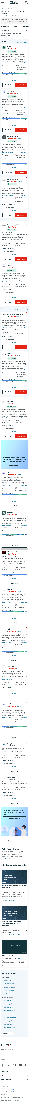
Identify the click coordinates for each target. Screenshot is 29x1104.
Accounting (7, 900)
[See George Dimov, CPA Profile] (4, 180)
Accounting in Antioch (10, 1000)
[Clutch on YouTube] (20, 1065)
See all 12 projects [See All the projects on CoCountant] (7, 107)
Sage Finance (11, 704)
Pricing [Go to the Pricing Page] (15, 26)
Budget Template (16, 934)
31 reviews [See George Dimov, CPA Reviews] (19, 181)
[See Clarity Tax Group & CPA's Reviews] (12, 316)
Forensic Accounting (9, 987)
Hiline (9, 46)
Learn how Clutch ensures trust (19, 23)
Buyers (3, 1075)
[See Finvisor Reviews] (12, 631)
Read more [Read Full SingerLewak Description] (4, 785)
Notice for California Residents (8, 1091)
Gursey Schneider (12, 744)
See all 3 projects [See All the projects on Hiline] (6, 62)
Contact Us (4, 1059)
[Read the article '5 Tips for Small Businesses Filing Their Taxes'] (14, 885)
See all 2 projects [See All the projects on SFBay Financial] (6, 565)
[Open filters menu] (26, 30)
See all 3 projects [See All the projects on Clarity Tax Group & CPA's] (6, 327)
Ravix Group (10, 401)
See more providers (13, 841)
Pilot (8, 472)
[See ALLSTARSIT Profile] (4, 513)
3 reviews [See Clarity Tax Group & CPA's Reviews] (18, 316)
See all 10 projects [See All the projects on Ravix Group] (6, 417)
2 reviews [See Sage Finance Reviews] (18, 706)
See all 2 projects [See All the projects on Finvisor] (6, 642)
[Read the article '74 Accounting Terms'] (14, 953)
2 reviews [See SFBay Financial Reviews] (18, 554)
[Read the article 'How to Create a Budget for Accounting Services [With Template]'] (14, 920)
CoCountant (10, 91)
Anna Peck (17, 928)
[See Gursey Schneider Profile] (4, 744)
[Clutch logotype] (6, 1044)
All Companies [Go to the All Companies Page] (5, 26)
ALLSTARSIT (11, 512)
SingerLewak (11, 777)
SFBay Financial (12, 552)
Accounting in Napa (9, 1014)
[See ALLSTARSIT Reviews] (12, 514)
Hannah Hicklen (19, 890)
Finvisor (9, 629)
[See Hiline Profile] (4, 47)
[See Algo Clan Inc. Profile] (4, 667)
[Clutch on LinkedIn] (26, 1065)
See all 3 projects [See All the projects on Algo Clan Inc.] (6, 679)
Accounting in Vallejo (9, 1010)
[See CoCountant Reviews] (12, 93)
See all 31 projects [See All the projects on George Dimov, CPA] (7, 195)
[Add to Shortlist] (26, 45)
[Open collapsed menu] (2, 2)
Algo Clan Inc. (11, 666)
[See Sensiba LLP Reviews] (12, 591)
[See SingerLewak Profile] (4, 778)
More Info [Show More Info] (14, 80)
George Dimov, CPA (13, 179)
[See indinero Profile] (4, 266)
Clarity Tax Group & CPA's (15, 314)
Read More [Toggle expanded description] (7, 858)
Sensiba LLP (10, 589)
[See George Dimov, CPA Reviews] (12, 181)
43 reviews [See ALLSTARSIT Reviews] (18, 514)
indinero (9, 265)
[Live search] (26, 2)
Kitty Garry (18, 958)
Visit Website (21, 85)
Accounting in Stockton (10, 1004)
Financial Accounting (9, 983)
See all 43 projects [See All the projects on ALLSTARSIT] (6, 525)
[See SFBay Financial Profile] (4, 552)
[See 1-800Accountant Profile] (4, 137)
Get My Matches (13, 465)
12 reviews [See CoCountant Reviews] (19, 93)
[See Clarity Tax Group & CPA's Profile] (4, 315)
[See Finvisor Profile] (4, 630)
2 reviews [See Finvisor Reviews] (18, 631)
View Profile (8, 85)
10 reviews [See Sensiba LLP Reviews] (18, 591)
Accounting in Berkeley (10, 1017)
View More (6, 1033)
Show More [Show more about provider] (23, 62)
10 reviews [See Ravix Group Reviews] (18, 403)
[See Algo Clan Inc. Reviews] (12, 668)
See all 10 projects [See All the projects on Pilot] (6, 485)
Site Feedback (5, 1055)
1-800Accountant (12, 136)
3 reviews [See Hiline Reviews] (18, 48)
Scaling (13, 900)
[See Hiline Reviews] (12, 48)
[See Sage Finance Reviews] (12, 706)
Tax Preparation (8, 994)
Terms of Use (4, 1094)
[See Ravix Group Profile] (4, 402)
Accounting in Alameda (10, 1027)
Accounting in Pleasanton (11, 1021)
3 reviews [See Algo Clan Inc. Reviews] (18, 668)
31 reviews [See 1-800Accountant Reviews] (19, 138)
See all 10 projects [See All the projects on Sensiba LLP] (6, 602)
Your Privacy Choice (6, 1089)
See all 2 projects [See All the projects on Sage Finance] (6, 717)
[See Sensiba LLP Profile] (4, 590)
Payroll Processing (9, 990)
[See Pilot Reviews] (12, 474)
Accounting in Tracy (9, 1007)
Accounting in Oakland (10, 1024)
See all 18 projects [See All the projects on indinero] (6, 281)
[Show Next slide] (26, 75)
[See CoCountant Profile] (4, 92)
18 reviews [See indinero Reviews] (18, 267)
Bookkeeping (7, 980)
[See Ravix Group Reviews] (12, 403)
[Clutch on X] (8, 1065)
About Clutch (4, 1071)
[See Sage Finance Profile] (4, 705)
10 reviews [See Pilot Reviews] (18, 474)
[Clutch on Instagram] (14, 1065)
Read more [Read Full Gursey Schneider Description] (4, 753)
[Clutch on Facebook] (2, 1065)
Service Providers (6, 1079)
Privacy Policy (4, 1086)
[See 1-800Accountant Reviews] (12, 138)
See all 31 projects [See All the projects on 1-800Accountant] (7, 152)
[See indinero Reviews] (12, 267)
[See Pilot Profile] (4, 473)
